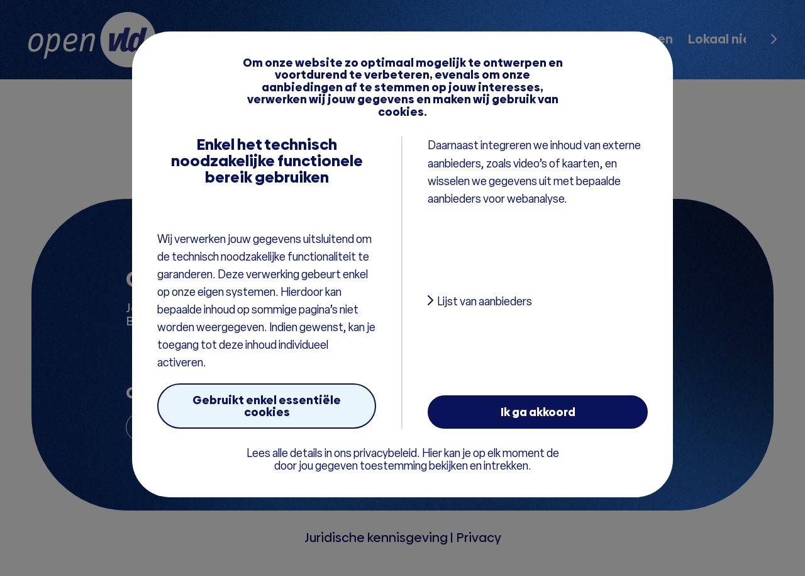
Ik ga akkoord (538, 412)
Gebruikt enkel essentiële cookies (266, 406)
